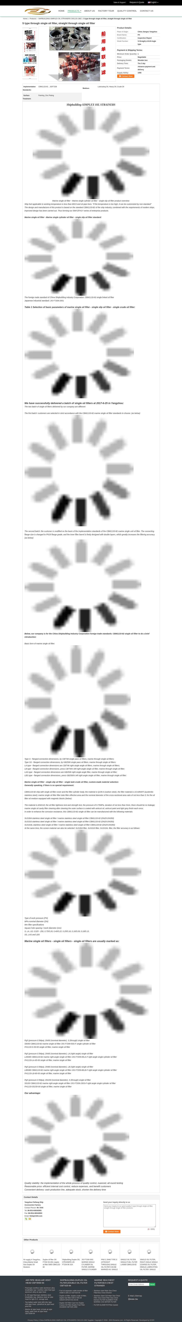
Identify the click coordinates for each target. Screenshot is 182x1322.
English (155, 1)
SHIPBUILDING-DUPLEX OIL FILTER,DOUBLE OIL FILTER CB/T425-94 (73, 1283)
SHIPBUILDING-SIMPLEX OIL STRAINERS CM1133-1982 (59, 19)
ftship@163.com (36, 1216)
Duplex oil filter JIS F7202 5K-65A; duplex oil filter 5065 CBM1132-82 (51, 1263)
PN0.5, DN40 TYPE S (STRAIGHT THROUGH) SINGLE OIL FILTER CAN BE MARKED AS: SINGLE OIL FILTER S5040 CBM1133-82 (109, 1267)
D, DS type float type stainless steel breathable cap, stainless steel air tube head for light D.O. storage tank (39, 1297)
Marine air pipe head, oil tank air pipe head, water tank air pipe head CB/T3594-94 (38, 1311)
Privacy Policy (33, 1320)
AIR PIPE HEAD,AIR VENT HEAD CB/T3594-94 (38, 1281)
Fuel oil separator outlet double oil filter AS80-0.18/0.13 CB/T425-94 (73, 1292)
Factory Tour (106, 11)
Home (61, 11)
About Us (89, 11)
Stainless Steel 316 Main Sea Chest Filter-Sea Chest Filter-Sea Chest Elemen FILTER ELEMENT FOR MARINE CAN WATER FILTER (107, 1299)
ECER (152, 1320)
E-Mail (131, 1296)
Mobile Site (133, 1299)
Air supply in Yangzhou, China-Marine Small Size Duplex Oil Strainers (32, 1263)
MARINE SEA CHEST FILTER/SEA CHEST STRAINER (104, 1283)
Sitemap (138, 1296)
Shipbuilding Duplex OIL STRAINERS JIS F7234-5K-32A (71, 1262)
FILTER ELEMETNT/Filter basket (106, 1305)
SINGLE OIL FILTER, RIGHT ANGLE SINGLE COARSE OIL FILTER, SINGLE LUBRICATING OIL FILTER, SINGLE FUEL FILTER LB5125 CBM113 (149, 1267)
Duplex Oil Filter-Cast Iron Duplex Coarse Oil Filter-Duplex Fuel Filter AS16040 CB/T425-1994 (72, 1305)
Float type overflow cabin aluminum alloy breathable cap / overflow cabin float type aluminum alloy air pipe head (40, 1290)
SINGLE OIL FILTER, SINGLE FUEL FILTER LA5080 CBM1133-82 (129, 1262)
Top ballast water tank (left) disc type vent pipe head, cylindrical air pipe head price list (39, 1304)
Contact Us (146, 11)
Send (152, 1284)
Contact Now (127, 76)
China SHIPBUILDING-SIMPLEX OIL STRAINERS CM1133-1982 (63, 1320)
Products (73, 11)
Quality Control (127, 11)
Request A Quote (137, 2)
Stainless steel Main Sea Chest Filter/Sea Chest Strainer (105, 1292)
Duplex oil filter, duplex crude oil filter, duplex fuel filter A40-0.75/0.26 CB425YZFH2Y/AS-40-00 (73, 1298)
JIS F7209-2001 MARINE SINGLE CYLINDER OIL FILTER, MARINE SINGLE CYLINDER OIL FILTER (89, 1266)
